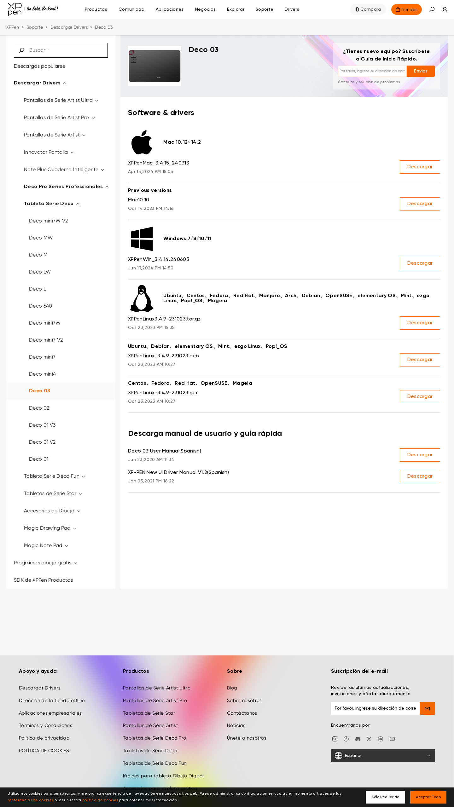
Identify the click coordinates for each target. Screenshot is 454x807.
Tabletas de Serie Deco (150, 750)
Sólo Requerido (385, 797)
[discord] (358, 738)
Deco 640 (40, 306)
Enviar (421, 71)
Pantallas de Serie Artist (55, 135)
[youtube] (392, 738)
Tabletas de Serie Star (53, 493)
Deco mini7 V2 (46, 340)
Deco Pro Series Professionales (66, 186)
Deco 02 (39, 408)
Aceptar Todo (428, 797)
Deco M (38, 255)
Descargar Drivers (69, 27)
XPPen (12, 27)
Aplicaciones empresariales (50, 713)
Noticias (236, 725)
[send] (427, 708)
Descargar (420, 167)
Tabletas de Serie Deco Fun (154, 763)
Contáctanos (242, 713)
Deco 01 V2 (42, 442)
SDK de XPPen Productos (43, 580)
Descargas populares (39, 66)
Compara (370, 9)
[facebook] (346, 738)
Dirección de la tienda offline (52, 700)
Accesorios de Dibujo (52, 511)
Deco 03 (39, 391)
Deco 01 (38, 459)
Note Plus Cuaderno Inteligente (64, 169)
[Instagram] (335, 738)
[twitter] (369, 738)
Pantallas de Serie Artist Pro (60, 117)
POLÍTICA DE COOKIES (44, 750)
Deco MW (41, 238)
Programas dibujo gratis (46, 563)
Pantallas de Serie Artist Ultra (61, 100)
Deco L (37, 289)
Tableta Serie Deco (52, 203)
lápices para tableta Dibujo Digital (163, 776)
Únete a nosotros (246, 738)
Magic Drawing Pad (50, 528)
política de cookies (100, 800)
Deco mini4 (42, 374)
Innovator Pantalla (49, 152)
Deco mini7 (42, 357)
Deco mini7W (45, 323)
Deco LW (40, 272)
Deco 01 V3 (42, 425)
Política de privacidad (44, 738)
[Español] (383, 755)
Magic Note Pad (46, 545)
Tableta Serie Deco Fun (55, 476)
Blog (232, 688)
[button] (431, 9)
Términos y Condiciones (45, 725)
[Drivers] (292, 9)
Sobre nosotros (244, 700)
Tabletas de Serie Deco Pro (154, 738)
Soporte (34, 27)
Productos (96, 9)
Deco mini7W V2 (48, 221)
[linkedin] (380, 738)
